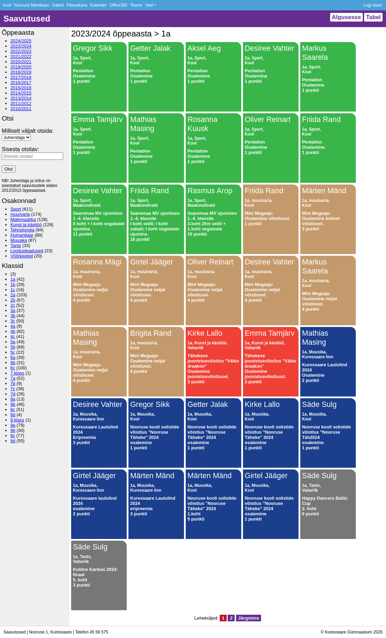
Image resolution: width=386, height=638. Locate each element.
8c (12, 409)
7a (12, 378)
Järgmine (248, 618)
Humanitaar (21, 235)
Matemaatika (23, 219)
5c (12, 352)
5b (12, 347)
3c (12, 321)
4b (12, 331)
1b (12, 284)
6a (12, 357)
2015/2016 (21, 87)
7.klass (17, 373)
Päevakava (77, 5)
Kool (7, 5)
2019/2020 (21, 66)
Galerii (58, 5)
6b (12, 362)
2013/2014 (21, 98)
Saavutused (26, 18)
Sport (15, 209)
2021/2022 (21, 56)
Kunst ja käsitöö (26, 224)
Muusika (18, 240)
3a (12, 310)
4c (12, 336)
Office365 (118, 5)
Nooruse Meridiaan (31, 5)
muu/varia (20, 214)
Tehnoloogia (22, 229)
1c (12, 289)
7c (12, 388)
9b (12, 430)
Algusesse (346, 17)
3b (12, 315)
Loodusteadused (26, 250)
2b (12, 300)
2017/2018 (21, 77)
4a (12, 326)
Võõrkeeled (21, 256)
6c (12, 367)
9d (12, 440)
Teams (136, 5)
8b (12, 404)
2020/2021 (21, 61)
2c (12, 305)
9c (12, 435)
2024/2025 (21, 40)
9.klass (17, 420)
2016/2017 (21, 82)
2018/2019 (21, 72)
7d (12, 393)
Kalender (98, 5)
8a (12, 399)
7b (12, 383)
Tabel (373, 17)
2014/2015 (21, 93)
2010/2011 (21, 108)
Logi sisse (372, 5)
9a (12, 425)
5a (12, 341)
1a (12, 279)
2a (12, 294)
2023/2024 (21, 46)
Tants (15, 245)
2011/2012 (21, 103)
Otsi (9, 169)
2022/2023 (21, 51)
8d (12, 414)
